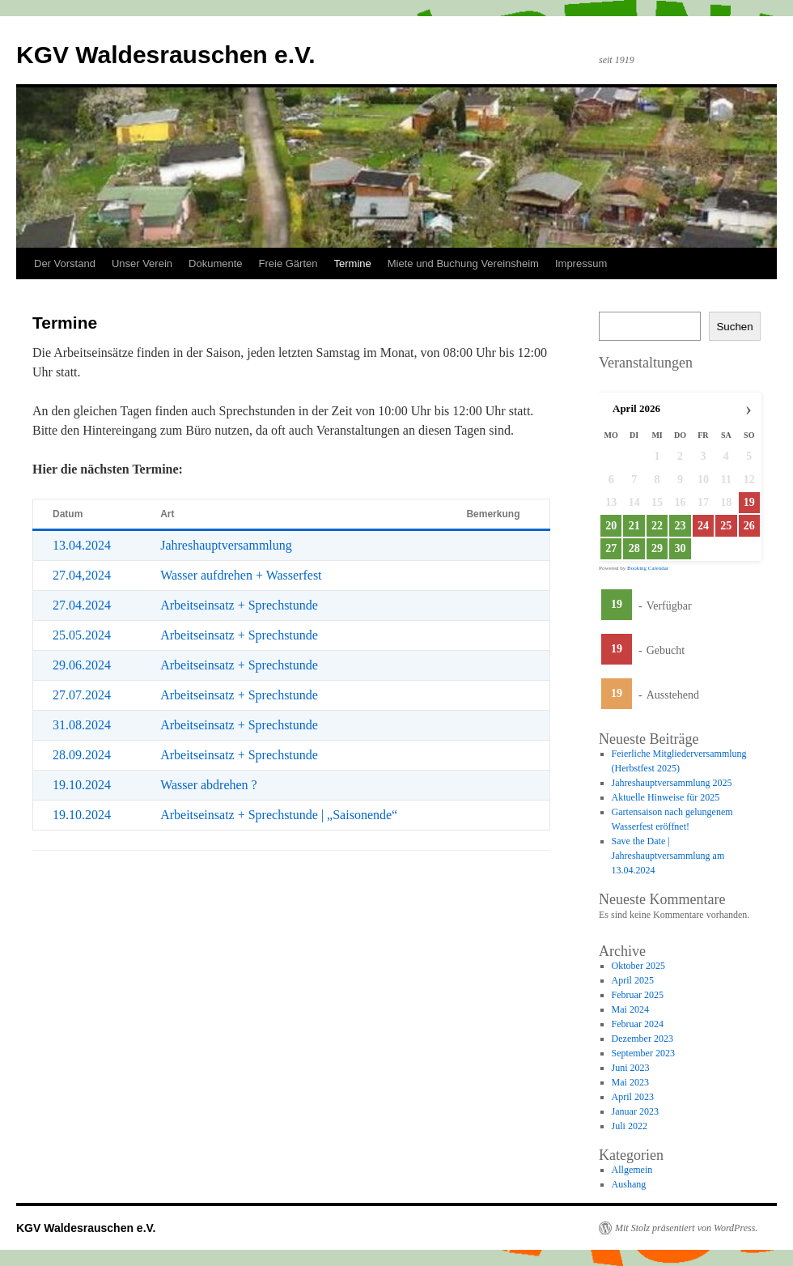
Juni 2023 (631, 1067)
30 (679, 548)
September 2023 (643, 1053)
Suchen (734, 327)
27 (611, 548)
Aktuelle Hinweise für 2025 (666, 797)
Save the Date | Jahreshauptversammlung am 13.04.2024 (668, 855)
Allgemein (632, 1169)
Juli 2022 (629, 1126)
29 (657, 548)
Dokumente (215, 263)
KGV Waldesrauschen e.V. (166, 54)
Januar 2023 (635, 1111)
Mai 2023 (630, 1082)
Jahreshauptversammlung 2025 (672, 782)
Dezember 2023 (642, 1038)
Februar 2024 (638, 1024)
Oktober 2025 (638, 965)
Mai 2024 (630, 1009)
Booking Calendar (647, 568)
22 (657, 526)
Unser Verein (142, 263)
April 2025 (633, 980)
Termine (352, 263)
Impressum (581, 263)
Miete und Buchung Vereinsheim (463, 263)
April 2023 (633, 1096)
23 (679, 526)
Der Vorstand (64, 263)
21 (634, 526)
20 (611, 526)
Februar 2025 (638, 994)
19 (616, 604)
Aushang (629, 1184)
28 (634, 548)
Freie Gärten (288, 263)
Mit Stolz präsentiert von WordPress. (686, 1228)
